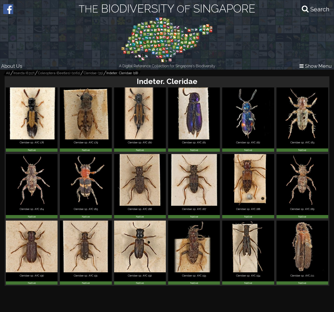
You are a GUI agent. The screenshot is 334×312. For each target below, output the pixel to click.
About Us (11, 66)
